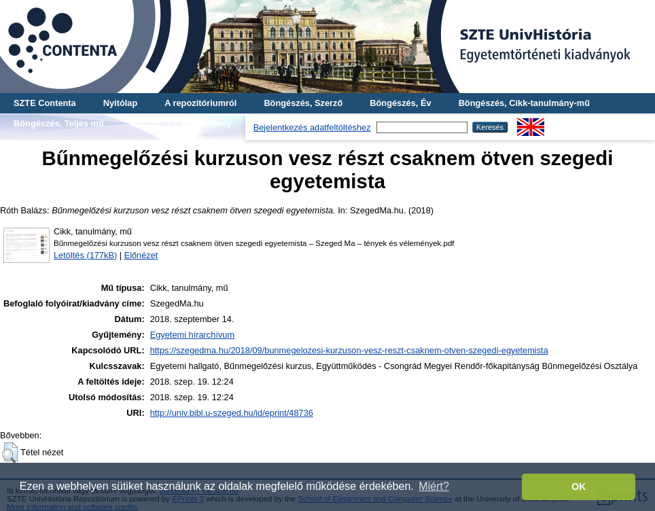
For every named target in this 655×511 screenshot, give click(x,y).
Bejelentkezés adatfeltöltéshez (312, 127)
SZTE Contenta (45, 103)
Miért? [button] (433, 486)
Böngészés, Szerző (303, 103)
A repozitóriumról (200, 103)
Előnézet (141, 255)
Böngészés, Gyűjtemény (181, 123)
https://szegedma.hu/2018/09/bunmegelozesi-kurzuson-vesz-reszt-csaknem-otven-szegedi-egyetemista (349, 350)
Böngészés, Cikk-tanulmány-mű (524, 103)
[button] (10, 452)
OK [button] (578, 486)
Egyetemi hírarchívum (192, 335)
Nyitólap (120, 103)
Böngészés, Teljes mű (59, 123)
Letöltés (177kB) (85, 255)
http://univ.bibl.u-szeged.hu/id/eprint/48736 (231, 413)
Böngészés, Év (400, 103)
